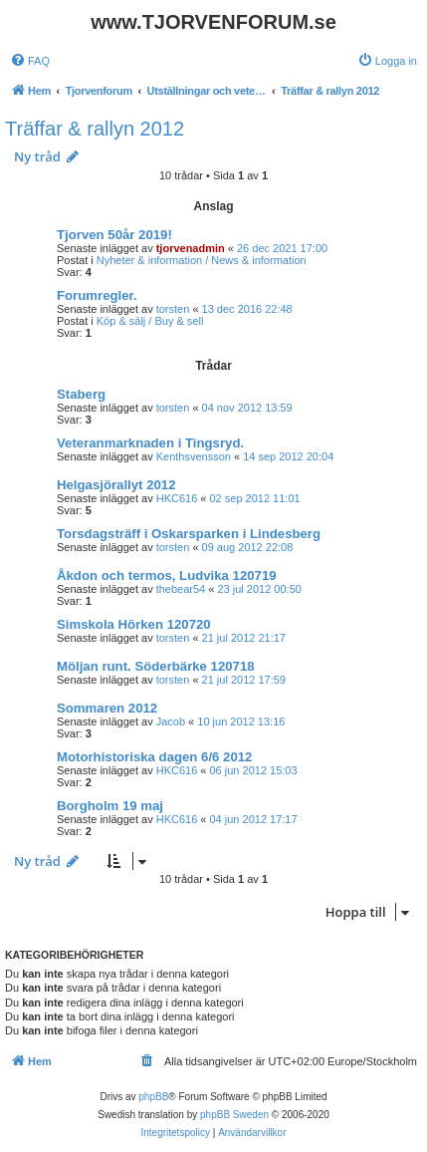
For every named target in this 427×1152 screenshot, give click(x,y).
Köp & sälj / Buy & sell (150, 321)
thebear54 (181, 589)
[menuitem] (30, 61)
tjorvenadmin (190, 248)
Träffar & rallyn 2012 (94, 129)
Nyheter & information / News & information (202, 260)
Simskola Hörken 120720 (134, 624)
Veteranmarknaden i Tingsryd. (150, 442)
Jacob (170, 721)
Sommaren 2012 (107, 708)
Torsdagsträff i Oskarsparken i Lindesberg (188, 533)
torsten (173, 309)
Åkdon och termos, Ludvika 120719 (167, 575)
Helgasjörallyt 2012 (116, 484)
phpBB (153, 1096)
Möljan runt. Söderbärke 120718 (156, 666)
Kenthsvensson (193, 456)
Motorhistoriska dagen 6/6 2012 (154, 756)
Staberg (81, 394)
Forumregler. (97, 295)
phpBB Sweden (234, 1114)
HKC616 (177, 498)
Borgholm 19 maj (110, 805)
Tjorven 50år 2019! (114, 234)
